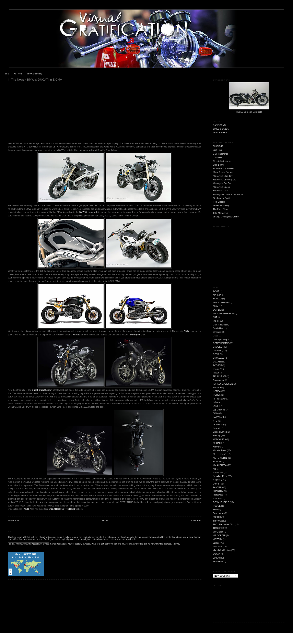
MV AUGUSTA (220, 465)
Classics (217, 332)
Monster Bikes (219, 450)
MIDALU (217, 447)
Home (6, 74)
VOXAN (216, 554)
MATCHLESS (219, 439)
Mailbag (216, 435)
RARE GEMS (219, 125)
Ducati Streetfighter (41, 390)
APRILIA (217, 295)
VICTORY (217, 539)
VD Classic (218, 532)
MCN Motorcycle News (224, 168)
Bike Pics (217, 150)
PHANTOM (218, 491)
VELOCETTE (219, 535)
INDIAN (216, 402)
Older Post (196, 520)
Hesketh (217, 387)
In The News (219, 399)
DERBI (216, 354)
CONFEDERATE (221, 343)
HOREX (217, 395)
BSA (215, 317)
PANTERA (218, 487)
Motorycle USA (137, 335)
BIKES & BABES (221, 129)
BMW (215, 306)
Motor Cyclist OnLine (223, 172)
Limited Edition (220, 432)
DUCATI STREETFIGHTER (62, 509)
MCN (26, 509)
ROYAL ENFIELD (221, 502)
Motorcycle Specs (221, 187)
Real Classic (219, 202)
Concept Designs (221, 339)
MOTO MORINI (220, 458)
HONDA (217, 391)
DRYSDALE (218, 358)
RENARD (217, 499)
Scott (215, 510)
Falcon (216, 373)
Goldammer (218, 380)
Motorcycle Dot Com (222, 183)
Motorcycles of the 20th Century (228, 194)
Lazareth (217, 428)
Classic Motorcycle (222, 161)
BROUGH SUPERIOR (223, 313)
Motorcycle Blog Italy (223, 176)
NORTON (217, 480)
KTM (215, 421)
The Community (34, 74)
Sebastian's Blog (221, 205)
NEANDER (218, 472)
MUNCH (217, 462)
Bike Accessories (221, 302)
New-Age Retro (220, 476)
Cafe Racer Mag (220, 154)
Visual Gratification (222, 550)
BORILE (217, 310)
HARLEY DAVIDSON (223, 384)
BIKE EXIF (218, 146)
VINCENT (217, 547)
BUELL (216, 321)
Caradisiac (218, 157)
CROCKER (218, 347)
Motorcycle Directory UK (224, 180)
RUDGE (217, 506)
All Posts (18, 74)
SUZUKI (217, 517)
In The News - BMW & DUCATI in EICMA (35, 79)
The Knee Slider (220, 209)
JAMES (216, 406)
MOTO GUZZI (219, 454)
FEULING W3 (219, 376)
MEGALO (217, 443)
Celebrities (218, 328)
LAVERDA (218, 424)
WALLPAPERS (220, 132)
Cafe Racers (219, 325)
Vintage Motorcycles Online (226, 217)
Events (216, 369)
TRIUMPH (218, 528)
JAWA (216, 413)
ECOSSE (217, 365)
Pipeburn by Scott (221, 198)
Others (216, 484)
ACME (216, 291)
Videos (216, 543)
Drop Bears (218, 165)
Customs (217, 350)
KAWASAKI (218, 417)
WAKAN (217, 558)
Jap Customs (219, 410)
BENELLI (217, 299)
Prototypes (218, 495)
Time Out (217, 521)
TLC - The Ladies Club (223, 524)
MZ (214, 469)
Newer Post (13, 520)
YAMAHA (217, 561)
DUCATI (217, 362)
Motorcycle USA (220, 191)
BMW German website (90, 212)
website (76, 335)
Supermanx (218, 513)
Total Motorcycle (220, 213)
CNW (215, 336)
